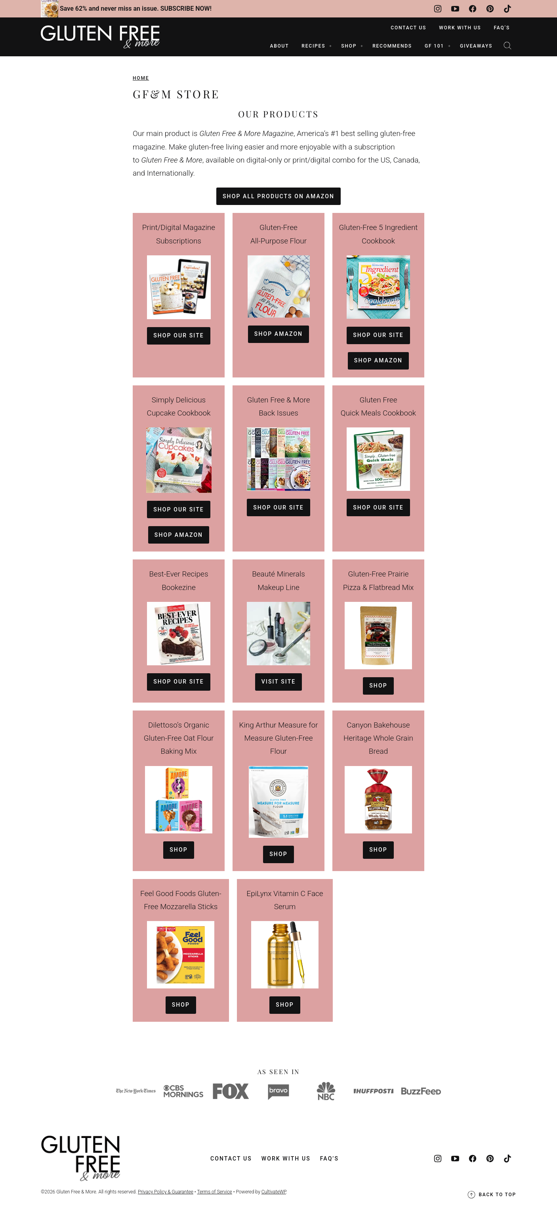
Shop (378, 685)
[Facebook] (472, 8)
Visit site (278, 681)
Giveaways (476, 46)
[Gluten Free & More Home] (100, 36)
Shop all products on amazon (278, 196)
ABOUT (279, 46)
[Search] (507, 45)
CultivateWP (273, 1192)
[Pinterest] (490, 8)
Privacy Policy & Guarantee (165, 1192)
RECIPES (313, 46)
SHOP (349, 46)
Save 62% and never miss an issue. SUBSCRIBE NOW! (136, 8)
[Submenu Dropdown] (330, 46)
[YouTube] (455, 8)
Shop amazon (278, 334)
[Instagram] (437, 8)
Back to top (491, 1194)
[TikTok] (507, 8)
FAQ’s (502, 28)
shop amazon (378, 360)
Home (141, 78)
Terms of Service (214, 1192)
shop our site (178, 335)
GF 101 (434, 46)
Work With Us (460, 28)
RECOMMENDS (392, 46)
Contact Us (408, 28)
